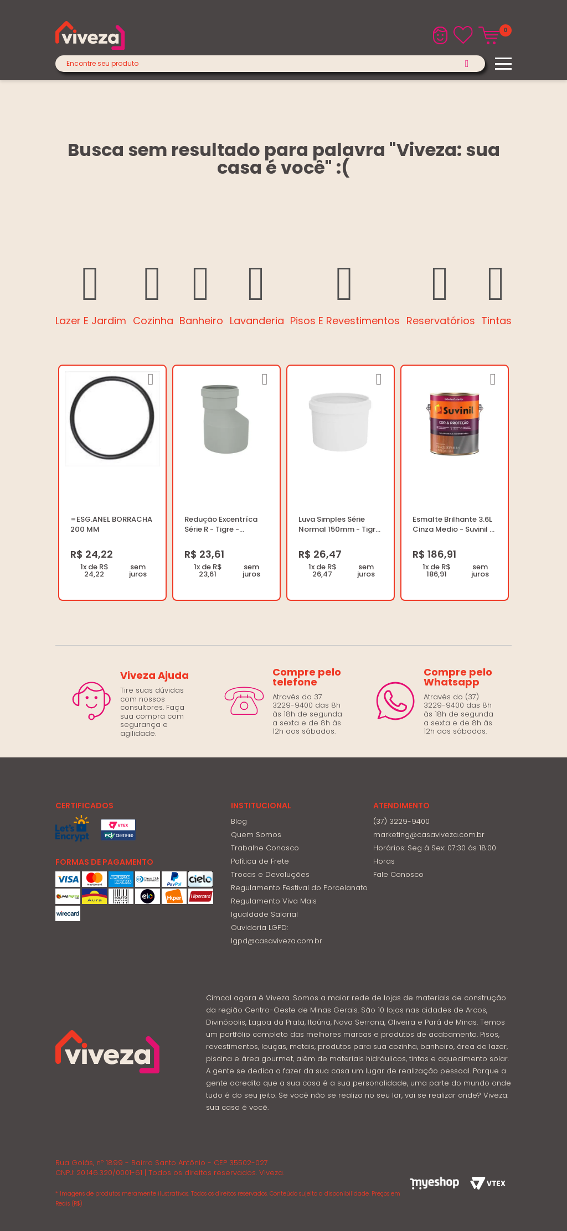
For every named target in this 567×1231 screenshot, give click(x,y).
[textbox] (270, 63)
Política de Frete (260, 861)
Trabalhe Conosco (265, 848)
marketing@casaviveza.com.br (428, 834)
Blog (239, 821)
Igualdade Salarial (264, 914)
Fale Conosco (398, 874)
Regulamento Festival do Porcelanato (299, 887)
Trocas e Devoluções (270, 874)
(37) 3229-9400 (401, 821)
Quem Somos (256, 834)
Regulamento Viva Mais (274, 901)
